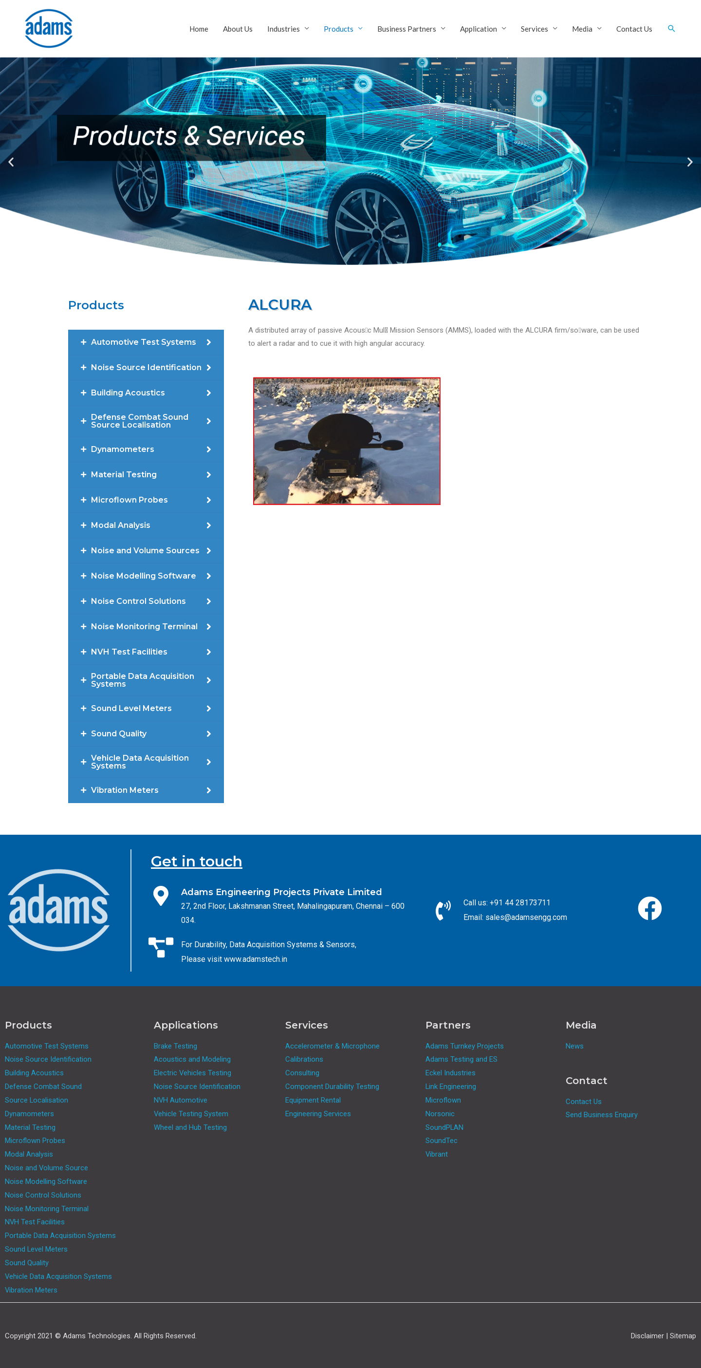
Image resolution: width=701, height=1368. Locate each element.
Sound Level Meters (36, 1249)
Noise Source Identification (48, 1059)
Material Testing (30, 1127)
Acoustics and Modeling (192, 1059)
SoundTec (441, 1140)
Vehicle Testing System (191, 1113)
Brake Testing (175, 1046)
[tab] (146, 342)
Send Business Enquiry (602, 1114)
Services (534, 28)
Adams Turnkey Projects (464, 1046)
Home (198, 28)
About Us (238, 28)
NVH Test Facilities (35, 1222)
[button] (11, 161)
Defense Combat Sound (43, 1086)
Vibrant (436, 1154)
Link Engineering (451, 1086)
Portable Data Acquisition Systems (60, 1235)
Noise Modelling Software (46, 1181)
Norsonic (440, 1113)
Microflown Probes (35, 1140)
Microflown (443, 1100)
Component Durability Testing (332, 1086)
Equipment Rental (313, 1100)
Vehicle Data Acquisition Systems (58, 1276)
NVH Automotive (181, 1100)
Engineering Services (318, 1113)
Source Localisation (37, 1100)
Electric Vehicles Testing (193, 1072)
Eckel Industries (450, 1072)
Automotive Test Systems (47, 1046)
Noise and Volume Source (47, 1167)
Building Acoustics (34, 1072)
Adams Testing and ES (461, 1059)
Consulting (302, 1072)
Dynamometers (29, 1113)
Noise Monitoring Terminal (47, 1208)
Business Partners (406, 28)
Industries (283, 28)
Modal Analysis (29, 1154)
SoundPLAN (444, 1127)
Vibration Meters (31, 1290)
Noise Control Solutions (43, 1195)
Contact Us (634, 28)
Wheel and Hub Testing (190, 1127)
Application (478, 28)
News (575, 1046)
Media (582, 28)
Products (338, 28)
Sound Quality (27, 1262)
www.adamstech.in (255, 959)
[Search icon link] (672, 29)
